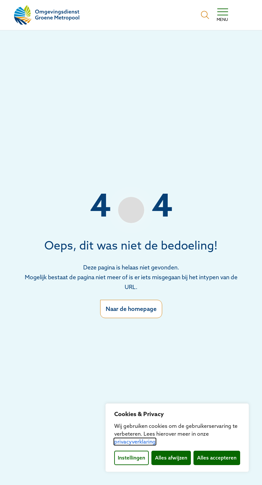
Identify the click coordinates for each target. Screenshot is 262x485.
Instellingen (131, 458)
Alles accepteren (217, 458)
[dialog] (177, 437)
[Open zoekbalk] (205, 15)
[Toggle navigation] (222, 15)
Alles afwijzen (171, 458)
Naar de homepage (131, 309)
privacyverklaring (135, 441)
